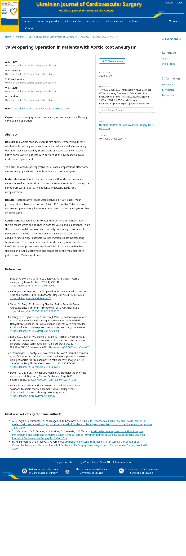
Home (8, 36)
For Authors (94, 21)
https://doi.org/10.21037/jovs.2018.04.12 (32, 395)
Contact (29, 28)
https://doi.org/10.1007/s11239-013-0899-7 (34, 311)
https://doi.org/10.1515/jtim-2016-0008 (32, 285)
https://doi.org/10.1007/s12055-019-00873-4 (35, 366)
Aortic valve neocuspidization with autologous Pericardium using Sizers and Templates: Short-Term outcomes (77, 433)
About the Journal (47, 21)
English (166, 58)
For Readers (168, 84)
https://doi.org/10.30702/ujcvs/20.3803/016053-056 (40, 108)
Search (176, 21)
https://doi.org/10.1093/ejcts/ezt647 (68, 347)
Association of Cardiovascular (141, 469)
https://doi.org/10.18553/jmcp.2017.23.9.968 (35, 330)
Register (168, 2)
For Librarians (169, 94)
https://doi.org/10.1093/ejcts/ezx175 (30, 298)
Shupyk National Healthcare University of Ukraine (91, 471)
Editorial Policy (73, 21)
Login (180, 2)
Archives (133, 21)
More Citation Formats (113, 110)
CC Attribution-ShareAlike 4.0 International (107, 462)
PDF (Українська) (113, 61)
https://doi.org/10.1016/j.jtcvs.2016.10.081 (54, 379)
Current (27, 21)
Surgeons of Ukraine (141, 472)
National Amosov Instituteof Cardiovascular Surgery (43, 471)
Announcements (171, 38)
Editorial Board (114, 21)
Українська (168, 63)
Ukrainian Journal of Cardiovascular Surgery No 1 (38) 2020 (59, 36)
